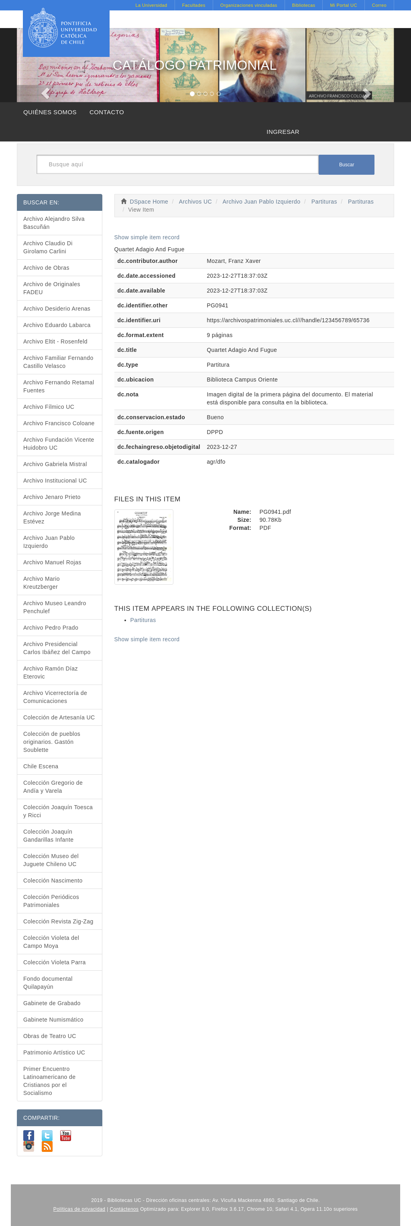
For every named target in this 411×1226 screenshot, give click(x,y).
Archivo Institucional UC (55, 480)
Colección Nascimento (53, 880)
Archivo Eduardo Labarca (57, 325)
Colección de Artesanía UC (59, 717)
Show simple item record (147, 237)
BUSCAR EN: (41, 202)
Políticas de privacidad (79, 1209)
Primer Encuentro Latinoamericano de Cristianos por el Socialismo (49, 1081)
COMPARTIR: (41, 1118)
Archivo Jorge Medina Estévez (52, 517)
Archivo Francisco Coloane (59, 423)
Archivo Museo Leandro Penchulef (54, 607)
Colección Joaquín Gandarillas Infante (48, 835)
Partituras (324, 201)
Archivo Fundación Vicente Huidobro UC (58, 443)
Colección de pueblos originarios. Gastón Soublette (51, 742)
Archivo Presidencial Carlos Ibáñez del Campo (57, 648)
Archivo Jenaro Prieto (52, 497)
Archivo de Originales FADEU (51, 288)
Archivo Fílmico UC (48, 407)
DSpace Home (149, 201)
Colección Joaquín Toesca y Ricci (58, 811)
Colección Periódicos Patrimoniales (51, 901)
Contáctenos (124, 1209)
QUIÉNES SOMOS (50, 112)
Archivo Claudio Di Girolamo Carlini (48, 247)
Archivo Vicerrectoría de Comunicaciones (55, 697)
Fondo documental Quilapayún (48, 983)
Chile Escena (41, 766)
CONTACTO (107, 112)
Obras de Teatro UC (49, 1036)
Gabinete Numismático (53, 1019)
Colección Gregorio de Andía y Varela (53, 787)
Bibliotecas (303, 5)
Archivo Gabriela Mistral (55, 464)
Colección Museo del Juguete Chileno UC (51, 860)
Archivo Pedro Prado (50, 627)
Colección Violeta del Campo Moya (51, 942)
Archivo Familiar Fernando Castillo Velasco (58, 362)
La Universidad (151, 5)
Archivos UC (195, 201)
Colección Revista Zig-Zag (58, 921)
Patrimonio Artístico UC (54, 1052)
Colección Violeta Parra (54, 962)
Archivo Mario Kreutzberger (41, 583)
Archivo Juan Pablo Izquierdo (262, 201)
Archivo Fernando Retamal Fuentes (58, 386)
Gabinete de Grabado (52, 1003)
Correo (379, 5)
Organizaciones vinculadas (248, 5)
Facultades (194, 5)
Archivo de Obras (46, 268)
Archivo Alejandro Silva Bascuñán (54, 223)
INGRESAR (283, 131)
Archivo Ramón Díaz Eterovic (50, 672)
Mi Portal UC (343, 5)
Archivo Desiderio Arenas (56, 308)
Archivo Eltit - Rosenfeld (55, 341)
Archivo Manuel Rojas (52, 562)
